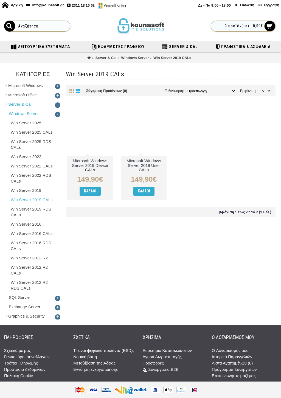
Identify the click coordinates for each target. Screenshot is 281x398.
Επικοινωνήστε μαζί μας (234, 375)
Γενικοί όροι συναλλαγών (26, 356)
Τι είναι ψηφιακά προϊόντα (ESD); (103, 350)
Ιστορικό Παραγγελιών (232, 356)
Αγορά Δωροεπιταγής (162, 356)
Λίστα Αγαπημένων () (232, 363)
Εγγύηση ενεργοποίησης (95, 369)
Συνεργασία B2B (161, 369)
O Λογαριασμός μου (230, 350)
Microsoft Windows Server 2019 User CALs (144, 165)
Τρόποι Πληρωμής (21, 363)
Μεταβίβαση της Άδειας (94, 363)
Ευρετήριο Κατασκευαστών (167, 350)
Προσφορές (153, 363)
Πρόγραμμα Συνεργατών (234, 369)
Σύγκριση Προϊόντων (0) (106, 91)
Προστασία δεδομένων (25, 369)
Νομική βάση (85, 356)
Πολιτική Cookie (18, 375)
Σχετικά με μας (17, 350)
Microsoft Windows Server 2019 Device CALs (90, 165)
